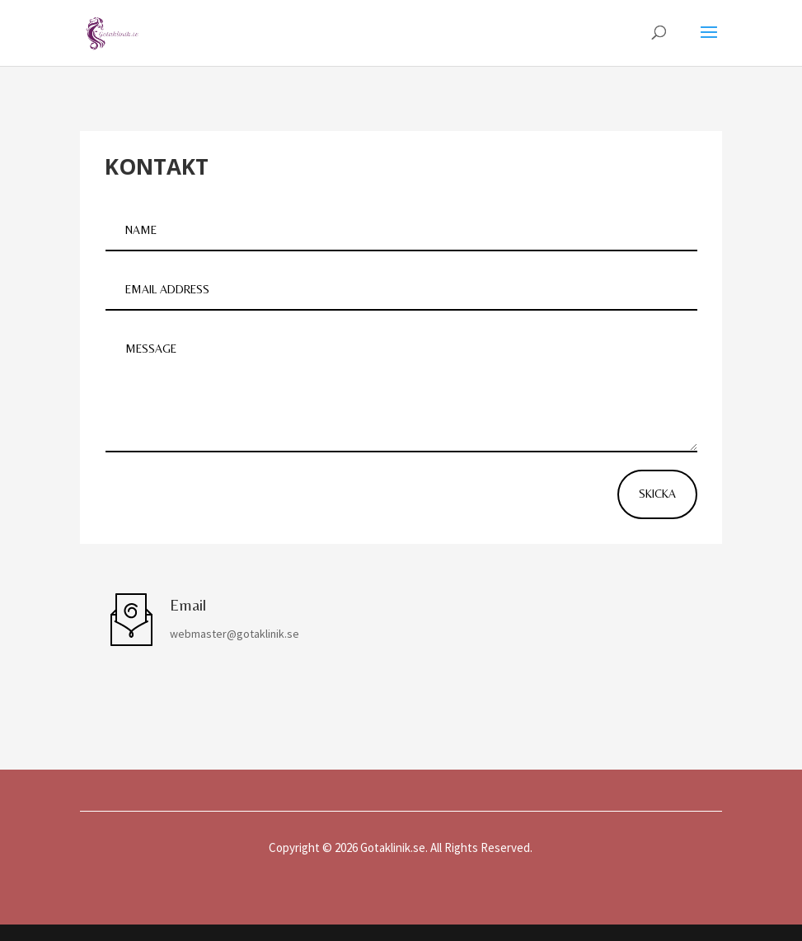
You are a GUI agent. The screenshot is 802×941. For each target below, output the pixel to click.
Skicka (657, 493)
